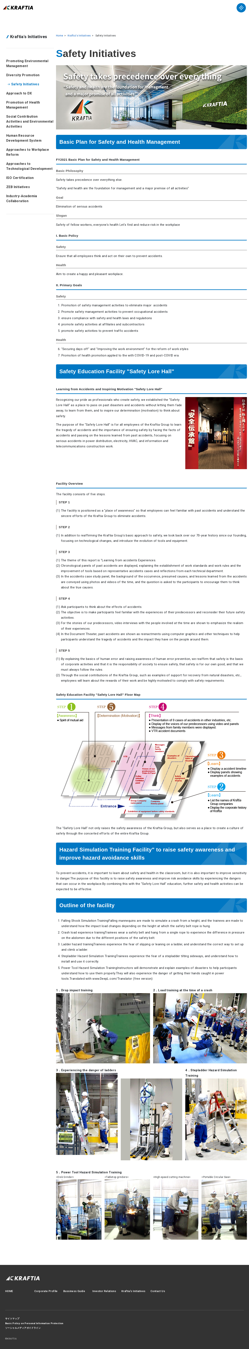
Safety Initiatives (25, 84)
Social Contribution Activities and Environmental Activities (29, 121)
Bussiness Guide (74, 1291)
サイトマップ (12, 1318)
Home (59, 35)
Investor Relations (104, 1291)
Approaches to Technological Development (29, 166)
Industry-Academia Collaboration (21, 198)
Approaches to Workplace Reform (27, 152)
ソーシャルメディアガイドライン (23, 1328)
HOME (9, 1291)
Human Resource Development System (24, 138)
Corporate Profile (46, 1291)
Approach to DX (19, 93)
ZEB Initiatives (18, 187)
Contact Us (157, 1291)
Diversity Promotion (23, 75)
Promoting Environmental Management (27, 63)
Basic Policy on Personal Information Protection (34, 1323)
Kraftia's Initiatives (79, 35)
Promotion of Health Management (23, 104)
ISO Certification (20, 178)
